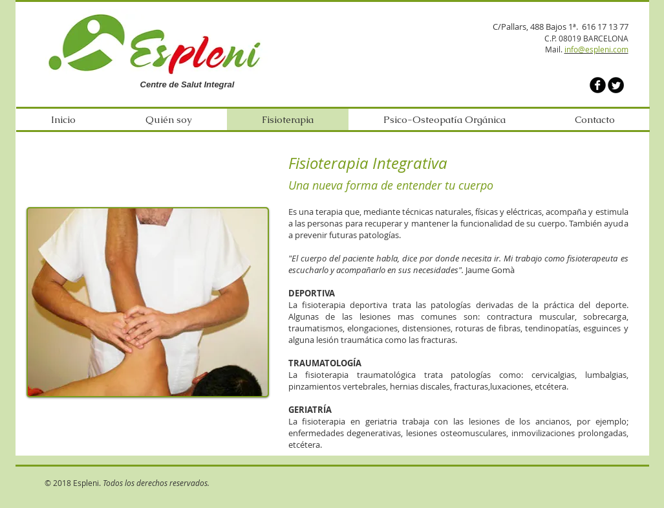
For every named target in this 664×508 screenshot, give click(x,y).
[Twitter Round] (616, 85)
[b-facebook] (598, 85)
